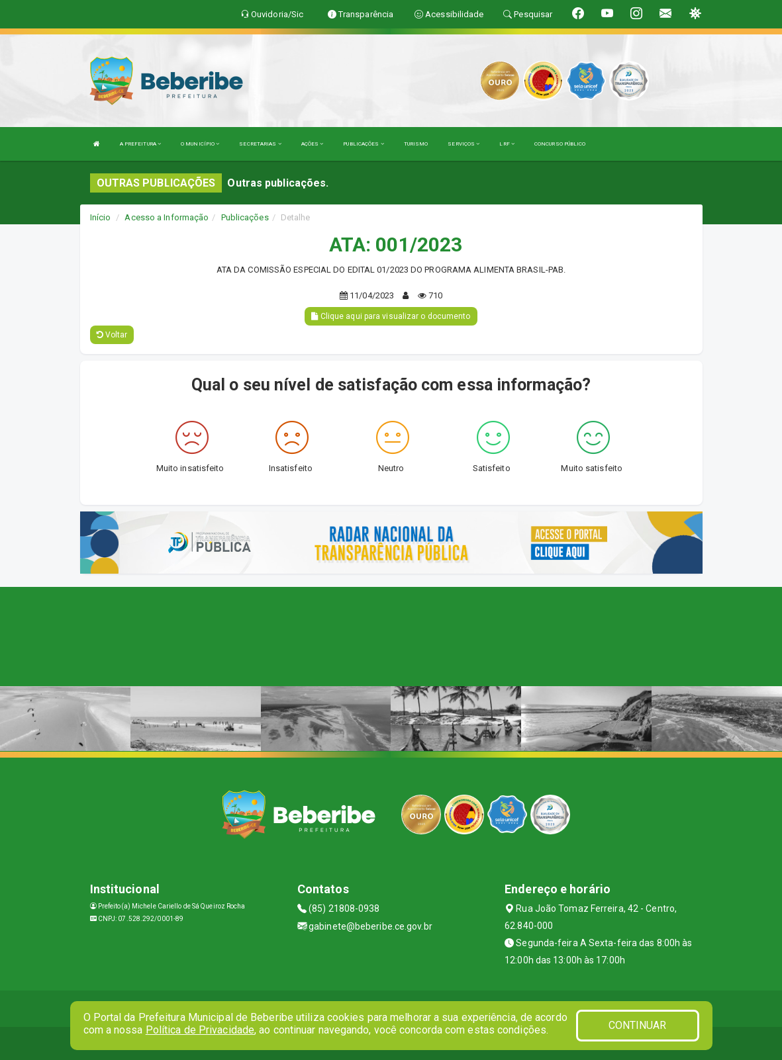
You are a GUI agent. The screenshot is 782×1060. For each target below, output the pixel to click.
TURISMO (416, 144)
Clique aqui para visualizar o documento (390, 316)
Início (100, 217)
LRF (506, 144)
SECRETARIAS (260, 144)
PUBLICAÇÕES (363, 144)
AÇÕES (312, 144)
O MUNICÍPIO (200, 144)
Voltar (112, 334)
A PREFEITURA (140, 144)
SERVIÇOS (463, 144)
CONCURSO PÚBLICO (560, 144)
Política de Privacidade (200, 1030)
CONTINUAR (638, 1025)
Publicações (245, 217)
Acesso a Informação (166, 217)
